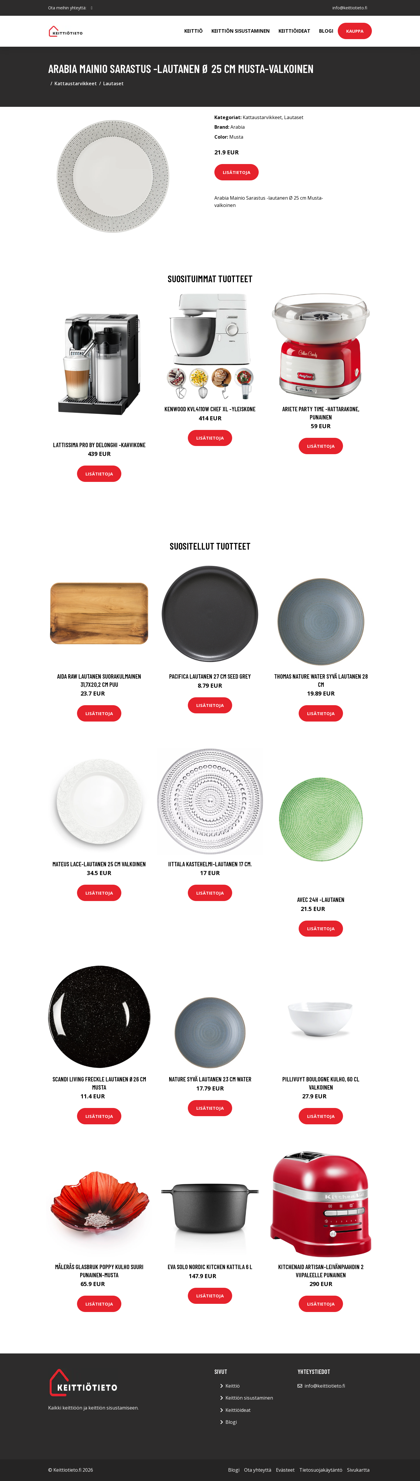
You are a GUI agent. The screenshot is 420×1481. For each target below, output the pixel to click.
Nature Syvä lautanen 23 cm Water (210, 1079)
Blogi (326, 31)
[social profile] (92, 7)
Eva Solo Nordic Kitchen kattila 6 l (210, 1266)
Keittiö (193, 31)
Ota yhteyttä (257, 1470)
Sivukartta (358, 1470)
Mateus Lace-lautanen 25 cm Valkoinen (99, 863)
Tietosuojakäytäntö (320, 1470)
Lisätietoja (236, 172)
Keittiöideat (294, 31)
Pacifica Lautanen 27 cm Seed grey (210, 676)
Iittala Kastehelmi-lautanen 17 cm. (210, 863)
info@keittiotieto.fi (349, 8)
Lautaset (113, 83)
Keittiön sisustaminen (240, 31)
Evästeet (285, 1470)
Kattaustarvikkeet (76, 83)
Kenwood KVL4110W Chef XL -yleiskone (210, 408)
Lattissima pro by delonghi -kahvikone (99, 444)
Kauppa (354, 31)
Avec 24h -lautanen (320, 899)
